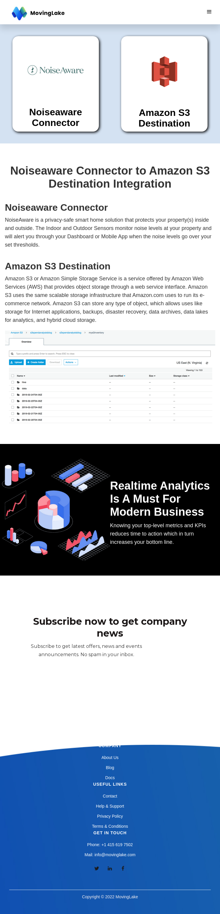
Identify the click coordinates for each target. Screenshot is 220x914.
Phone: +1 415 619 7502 (110, 844)
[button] (209, 12)
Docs (110, 777)
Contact (110, 796)
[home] (37, 13)
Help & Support (110, 806)
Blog (110, 767)
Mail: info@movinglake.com (110, 854)
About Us (110, 757)
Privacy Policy (110, 816)
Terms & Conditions (110, 826)
